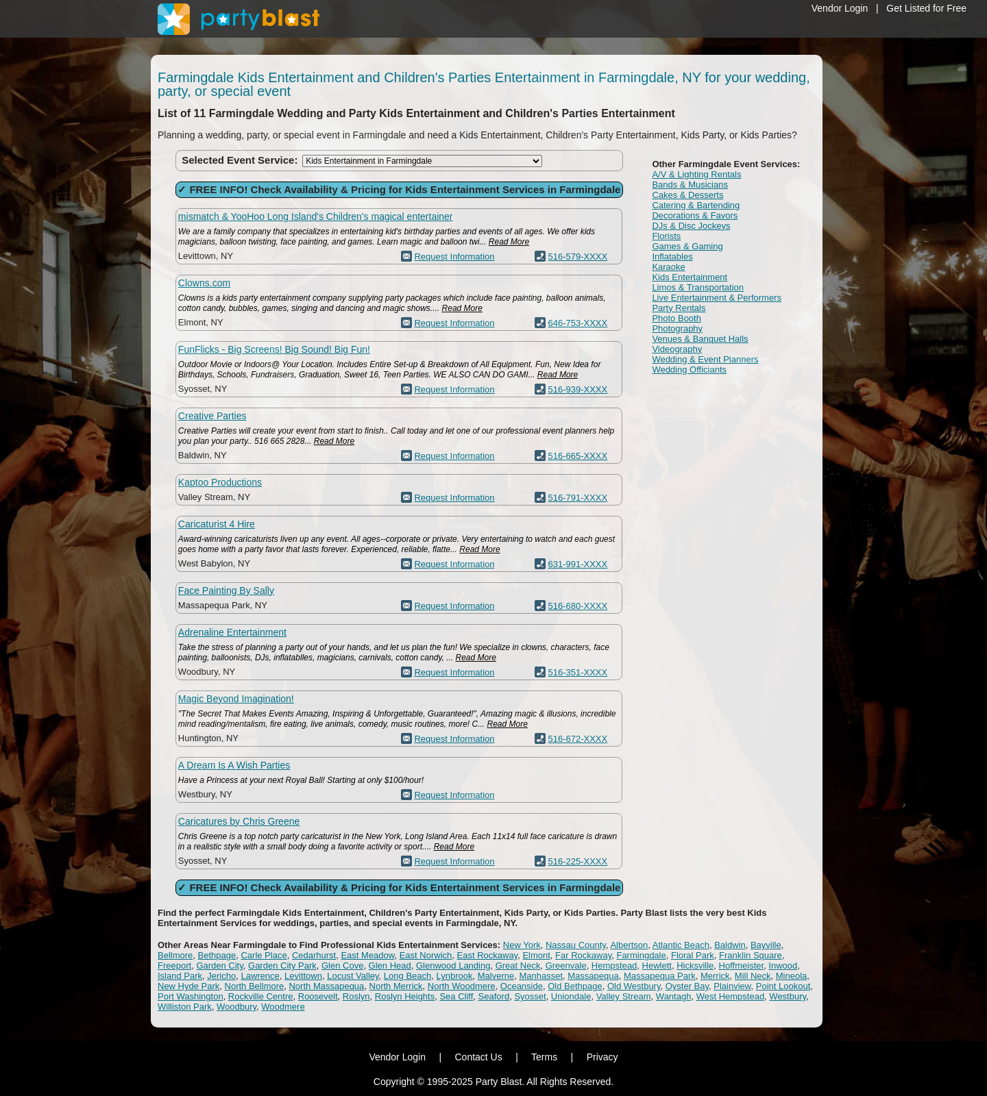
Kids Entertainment (689, 277)
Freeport (174, 965)
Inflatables (672, 256)
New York (522, 945)
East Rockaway (487, 955)
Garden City (219, 965)
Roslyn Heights (405, 996)
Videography (677, 349)
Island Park (180, 976)
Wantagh (674, 996)
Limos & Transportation (698, 287)
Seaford (494, 996)
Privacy (602, 1056)
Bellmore (175, 955)
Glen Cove (342, 965)
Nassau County (576, 945)
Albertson (629, 945)
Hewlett (657, 965)
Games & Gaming (687, 246)
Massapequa (593, 976)
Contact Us (478, 1056)
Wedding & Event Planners (705, 359)
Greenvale (566, 965)
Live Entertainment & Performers (716, 297)
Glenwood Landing (453, 965)
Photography (677, 328)
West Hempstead (730, 996)
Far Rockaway (583, 955)
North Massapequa (326, 986)
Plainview (732, 986)
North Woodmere (462, 986)
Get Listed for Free (926, 8)
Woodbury (236, 1006)
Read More (509, 242)
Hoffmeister (741, 965)
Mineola (791, 976)
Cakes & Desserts (687, 195)
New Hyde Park (188, 986)
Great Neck (518, 965)
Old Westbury (634, 986)
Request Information (454, 256)
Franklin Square (750, 955)
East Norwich (426, 955)
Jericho (221, 976)
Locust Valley (352, 976)
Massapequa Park (660, 976)
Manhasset (541, 976)
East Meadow (367, 955)
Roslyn (356, 996)
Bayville (766, 945)
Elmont (536, 955)
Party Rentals (678, 308)
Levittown (303, 976)
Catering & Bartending (696, 205)
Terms (544, 1056)
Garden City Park (282, 965)
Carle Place (264, 955)
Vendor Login (840, 8)
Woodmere (282, 1006)
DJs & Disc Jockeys (691, 226)
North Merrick (396, 986)
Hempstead (614, 965)
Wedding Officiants (689, 369)
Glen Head (390, 965)
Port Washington (190, 996)
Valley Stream (623, 996)
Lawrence (260, 976)
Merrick (715, 976)
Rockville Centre (260, 996)
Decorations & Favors (695, 215)
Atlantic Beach (681, 945)
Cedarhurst (314, 955)
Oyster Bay (687, 986)
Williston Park (185, 1006)
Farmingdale (641, 955)
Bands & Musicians (690, 184)
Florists (666, 236)
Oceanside (521, 986)
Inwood (782, 965)
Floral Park (692, 955)
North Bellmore (254, 986)
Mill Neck (753, 976)
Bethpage (217, 955)
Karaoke (668, 267)
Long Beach (407, 976)
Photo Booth (676, 318)
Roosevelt (318, 996)
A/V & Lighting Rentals (696, 174)
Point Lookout (783, 986)
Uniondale (571, 996)
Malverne (496, 976)
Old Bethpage (575, 986)
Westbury (787, 996)
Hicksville (695, 965)
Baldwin (730, 945)
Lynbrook (454, 976)
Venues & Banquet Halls (700, 339)
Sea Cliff (456, 996)
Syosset (530, 996)
